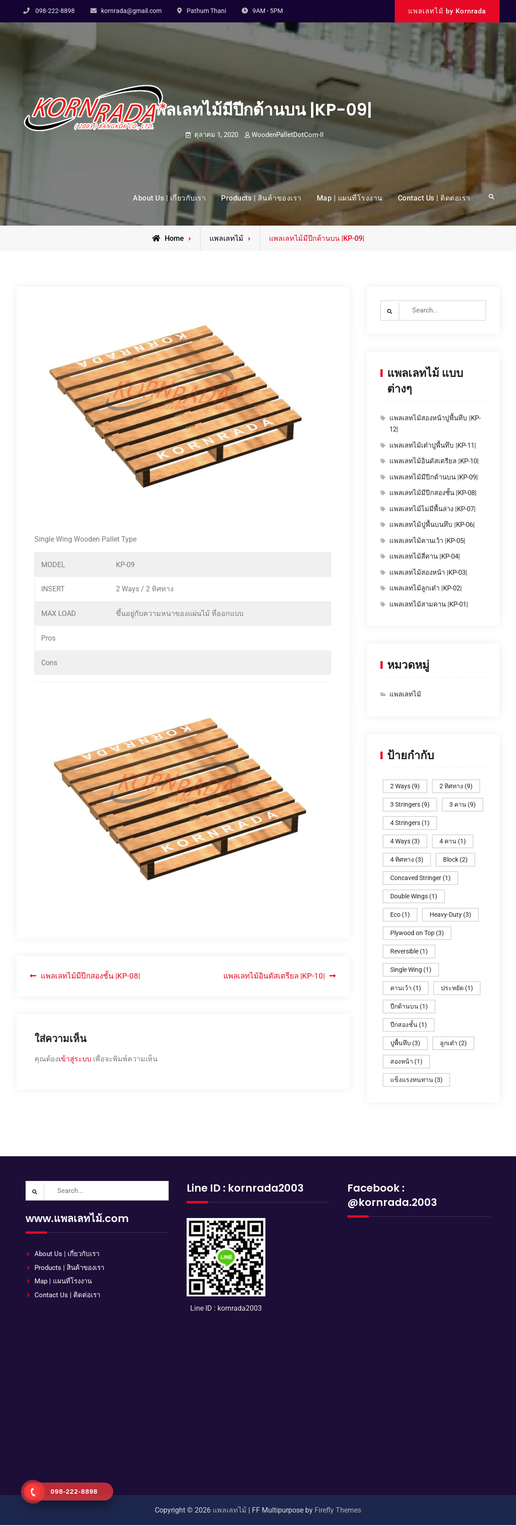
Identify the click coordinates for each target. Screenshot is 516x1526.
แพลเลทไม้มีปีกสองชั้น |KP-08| (433, 494)
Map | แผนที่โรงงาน (350, 198)
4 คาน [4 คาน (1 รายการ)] (452, 841)
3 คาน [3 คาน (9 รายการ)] (462, 804)
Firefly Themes (338, 1511)
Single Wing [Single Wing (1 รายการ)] (410, 970)
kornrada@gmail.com (131, 10)
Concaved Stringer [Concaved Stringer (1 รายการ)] (420, 878)
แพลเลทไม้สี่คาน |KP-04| (424, 557)
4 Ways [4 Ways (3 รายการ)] (405, 841)
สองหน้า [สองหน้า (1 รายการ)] (406, 1061)
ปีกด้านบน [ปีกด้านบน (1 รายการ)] (409, 1006)
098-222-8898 (55, 10)
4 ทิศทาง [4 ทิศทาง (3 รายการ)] (406, 859)
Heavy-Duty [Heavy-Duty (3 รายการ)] (450, 915)
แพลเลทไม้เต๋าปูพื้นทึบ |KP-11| (432, 446)
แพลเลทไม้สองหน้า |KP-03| (428, 573)
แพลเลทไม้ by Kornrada (447, 11)
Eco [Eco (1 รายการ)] (400, 915)
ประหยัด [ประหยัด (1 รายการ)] (457, 988)
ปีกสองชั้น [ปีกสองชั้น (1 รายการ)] (408, 1025)
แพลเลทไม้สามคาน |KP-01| (428, 605)
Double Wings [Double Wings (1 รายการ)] (413, 896)
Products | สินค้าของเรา (261, 198)
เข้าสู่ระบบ (75, 1059)
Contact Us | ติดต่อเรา (434, 198)
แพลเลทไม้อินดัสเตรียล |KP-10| (434, 462)
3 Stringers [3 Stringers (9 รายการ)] (410, 804)
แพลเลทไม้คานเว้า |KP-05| (427, 541)
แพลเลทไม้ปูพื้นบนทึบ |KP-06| (432, 525)
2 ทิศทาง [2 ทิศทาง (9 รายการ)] (456, 786)
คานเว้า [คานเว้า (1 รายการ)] (405, 988)
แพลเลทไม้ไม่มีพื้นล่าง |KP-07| (432, 509)
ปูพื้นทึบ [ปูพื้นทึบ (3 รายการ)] (405, 1043)
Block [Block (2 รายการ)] (455, 859)
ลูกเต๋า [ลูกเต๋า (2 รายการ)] (453, 1043)
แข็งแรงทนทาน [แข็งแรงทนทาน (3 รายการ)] (416, 1080)
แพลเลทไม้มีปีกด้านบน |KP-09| (433, 478)
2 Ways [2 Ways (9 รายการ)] (405, 786)
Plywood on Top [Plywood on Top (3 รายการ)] (417, 933)
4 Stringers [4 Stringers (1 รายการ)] (410, 823)
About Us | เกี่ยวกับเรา (169, 198)
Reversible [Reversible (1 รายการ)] (409, 951)
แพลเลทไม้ (226, 238)
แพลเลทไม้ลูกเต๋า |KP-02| (425, 589)
